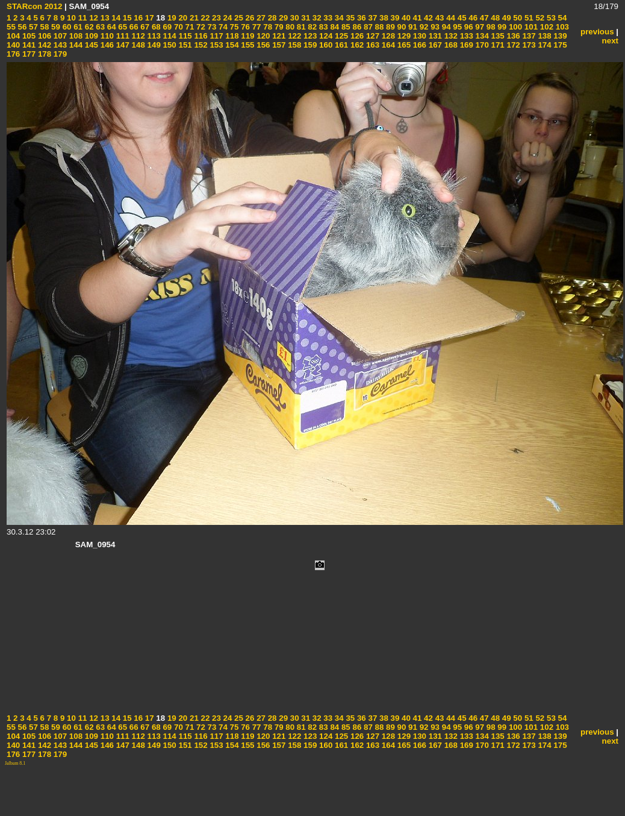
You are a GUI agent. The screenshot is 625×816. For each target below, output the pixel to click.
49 (505, 17)
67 (144, 26)
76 (244, 26)
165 (403, 44)
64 (110, 26)
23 (215, 17)
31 (305, 17)
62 (88, 26)
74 (222, 26)
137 (528, 35)
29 (282, 17)
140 (13, 44)
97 (479, 26)
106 (43, 35)
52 (539, 17)
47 (483, 17)
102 (545, 26)
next (610, 40)
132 (450, 35)
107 (59, 35)
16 (137, 17)
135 (497, 35)
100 (514, 26)
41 (416, 17)
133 (465, 35)
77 (255, 26)
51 (527, 17)
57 (32, 26)
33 (327, 17)
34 (338, 17)
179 (59, 53)
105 (28, 35)
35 (349, 17)
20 (182, 17)
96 (467, 26)
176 (13, 53)
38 (382, 17)
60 (66, 26)
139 (559, 35)
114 (168, 35)
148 (137, 44)
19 (170, 17)
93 (434, 26)
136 (512, 35)
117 (215, 35)
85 (344, 26)
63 (99, 26)
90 (400, 26)
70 (177, 26)
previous (597, 31)
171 (497, 44)
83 (322, 26)
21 (193, 17)
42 (427, 17)
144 (74, 44)
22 (204, 17)
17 (148, 17)
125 (340, 35)
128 (387, 35)
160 (324, 44)
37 (372, 17)
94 (445, 26)
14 (115, 17)
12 (92, 17)
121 (278, 35)
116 (200, 35)
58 (43, 26)
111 (121, 35)
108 (74, 35)
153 (215, 44)
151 (184, 44)
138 (544, 35)
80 (289, 26)
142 (43, 44)
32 (316, 17)
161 (340, 44)
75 (233, 26)
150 (168, 44)
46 (472, 17)
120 (262, 35)
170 (481, 44)
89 (389, 26)
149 (153, 44)
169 (465, 44)
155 (247, 44)
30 (293, 17)
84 (334, 26)
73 (211, 26)
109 (90, 35)
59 (54, 26)
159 (309, 44)
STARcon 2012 (34, 6)
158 (293, 44)
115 (184, 35)
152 (200, 44)
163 (371, 44)
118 (231, 35)
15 (126, 17)
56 (21, 26)
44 (449, 17)
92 (423, 26)
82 (311, 26)
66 (132, 26)
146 (106, 44)
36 (360, 17)
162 (356, 44)
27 (260, 17)
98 (490, 26)
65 (122, 26)
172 (512, 44)
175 (559, 44)
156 (262, 44)
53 (550, 17)
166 (418, 44)
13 (104, 17)
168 (450, 44)
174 (544, 44)
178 (43, 53)
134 (481, 35)
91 (411, 26)
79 (278, 26)
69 (166, 26)
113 (153, 35)
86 (356, 26)
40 (405, 17)
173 (528, 44)
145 (90, 44)
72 (199, 26)
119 (247, 35)
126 (356, 35)
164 (387, 44)
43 (438, 17)
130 (418, 35)
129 (403, 35)
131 (434, 35)
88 (378, 26)
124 (324, 35)
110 (106, 35)
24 (226, 17)
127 (371, 35)
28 (271, 17)
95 (456, 26)
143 (59, 44)
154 (231, 44)
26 (249, 17)
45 (461, 17)
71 (188, 26)
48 (494, 17)
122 (293, 35)
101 (530, 26)
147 (121, 44)
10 (70, 17)
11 (81, 17)
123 (309, 35)
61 (76, 26)
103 (561, 26)
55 (11, 26)
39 (394, 17)
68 (155, 26)
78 (267, 26)
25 (237, 17)
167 (434, 44)
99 (501, 26)
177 (28, 53)
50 (517, 17)
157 (278, 44)
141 (28, 44)
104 (13, 35)
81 (300, 26)
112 (137, 35)
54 (561, 17)
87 (367, 26)
